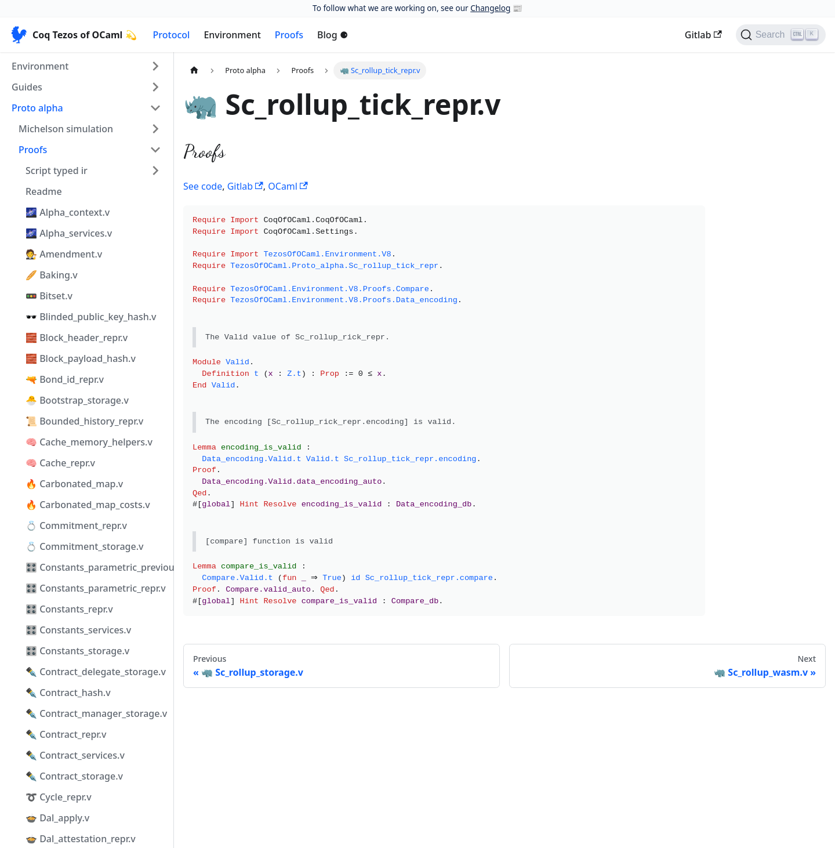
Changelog (490, 7)
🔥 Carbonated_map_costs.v (88, 504)
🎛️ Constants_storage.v (77, 650)
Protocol (171, 34)
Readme (44, 191)
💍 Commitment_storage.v (84, 546)
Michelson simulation (66, 128)
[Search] (781, 34)
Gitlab (703, 34)
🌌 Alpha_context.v (68, 212)
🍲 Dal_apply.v (57, 817)
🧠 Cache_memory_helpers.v (89, 442)
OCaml (287, 186)
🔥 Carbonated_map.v (74, 483)
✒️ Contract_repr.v (66, 734)
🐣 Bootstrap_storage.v (77, 400)
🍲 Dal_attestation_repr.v (81, 838)
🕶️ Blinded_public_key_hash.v (91, 316)
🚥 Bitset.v (49, 295)
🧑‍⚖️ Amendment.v (64, 254)
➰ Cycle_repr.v (59, 797)
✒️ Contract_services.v (75, 755)
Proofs (289, 34)
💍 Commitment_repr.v (76, 525)
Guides (27, 87)
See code (202, 186)
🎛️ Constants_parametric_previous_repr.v (97, 567)
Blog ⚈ (332, 34)
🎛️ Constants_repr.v (69, 609)
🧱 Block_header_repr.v (77, 337)
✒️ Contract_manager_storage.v (96, 713)
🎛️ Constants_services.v (78, 630)
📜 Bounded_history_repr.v (84, 421)
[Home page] (194, 70)
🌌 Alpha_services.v (69, 233)
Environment (232, 34)
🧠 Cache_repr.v (60, 462)
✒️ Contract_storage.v (74, 776)
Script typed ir (57, 170)
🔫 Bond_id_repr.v (65, 379)
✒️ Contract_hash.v (68, 692)
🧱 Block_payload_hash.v (81, 358)
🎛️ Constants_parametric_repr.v (96, 588)
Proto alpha (37, 108)
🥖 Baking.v (52, 275)
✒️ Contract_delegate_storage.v (96, 671)
